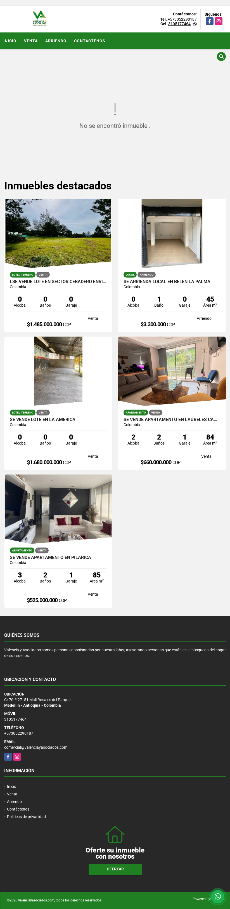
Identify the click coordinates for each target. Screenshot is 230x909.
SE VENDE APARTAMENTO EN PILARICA (50, 557)
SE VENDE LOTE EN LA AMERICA (42, 419)
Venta (31, 41)
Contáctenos (89, 41)
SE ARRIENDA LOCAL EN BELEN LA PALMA (167, 281)
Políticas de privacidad (26, 816)
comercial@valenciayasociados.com (35, 747)
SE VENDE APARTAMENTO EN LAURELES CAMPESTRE (172, 419)
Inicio (9, 41)
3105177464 (179, 24)
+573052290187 (182, 19)
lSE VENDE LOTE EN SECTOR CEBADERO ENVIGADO (58, 281)
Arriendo (56, 41)
